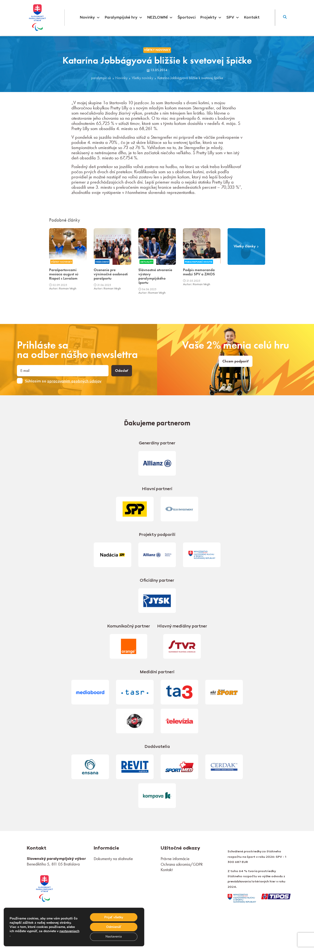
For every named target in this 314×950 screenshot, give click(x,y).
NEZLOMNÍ (160, 17)
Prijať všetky (113, 917)
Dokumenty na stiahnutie (113, 858)
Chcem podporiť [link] (235, 361)
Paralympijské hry (124, 17)
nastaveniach (20, 935)
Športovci (187, 17)
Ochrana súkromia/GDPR (182, 864)
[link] (44, 888)
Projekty (211, 17)
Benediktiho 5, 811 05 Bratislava (53, 864)
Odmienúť (113, 926)
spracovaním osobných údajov (74, 381)
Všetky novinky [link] (157, 50)
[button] (285, 17)
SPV (232, 17)
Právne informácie (175, 858)
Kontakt (252, 17)
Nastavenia (113, 936)
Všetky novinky (142, 78)
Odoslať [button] (121, 370)
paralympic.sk (101, 78)
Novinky (90, 17)
